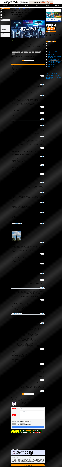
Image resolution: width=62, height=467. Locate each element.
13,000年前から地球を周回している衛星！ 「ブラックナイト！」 (53, 78)
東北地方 (52, 32)
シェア (2, 39)
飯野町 (57, 35)
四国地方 (60, 35)
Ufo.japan (48, 23)
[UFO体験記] (6, 11)
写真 (18, 421)
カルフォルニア (48, 34)
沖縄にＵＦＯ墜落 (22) (51, 64)
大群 (53, 34)
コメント (18, 415)
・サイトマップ (3, 27)
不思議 (30, 51)
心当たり (57, 34)
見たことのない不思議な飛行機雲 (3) (53, 59)
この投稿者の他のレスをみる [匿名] (17, 313)
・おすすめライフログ (4, 35)
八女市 (60, 32)
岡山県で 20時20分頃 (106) (52, 45)
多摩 (55, 32)
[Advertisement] (27, 441)
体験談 (17, 51)
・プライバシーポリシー (5, 30)
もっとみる (59, 39)
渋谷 (53, 35)
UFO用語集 (47, 5)
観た (19, 51)
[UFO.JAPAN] (16, 2)
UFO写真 (26, 5)
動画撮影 (13, 53)
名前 (18, 408)
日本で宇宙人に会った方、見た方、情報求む (53, 75)
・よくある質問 (3, 29)
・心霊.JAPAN (3, 34)
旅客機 (49, 37)
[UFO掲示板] (6, 10)
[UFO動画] (6, 14)
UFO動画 (36, 5)
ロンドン (49, 32)
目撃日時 (39, 51)
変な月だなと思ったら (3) (52, 66)
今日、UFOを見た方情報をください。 (52, 73)
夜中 (55, 34)
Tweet (1, 38)
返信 (42, 75)
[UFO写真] (6, 13)
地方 (52, 35)
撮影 (50, 35)
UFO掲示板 (5, 5)
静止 (47, 37)
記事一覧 (2, 22)
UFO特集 (57, 5)
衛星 (55, 35)
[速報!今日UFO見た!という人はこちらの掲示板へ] (28, 431)
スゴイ (33, 51)
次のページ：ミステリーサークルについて (18, 57)
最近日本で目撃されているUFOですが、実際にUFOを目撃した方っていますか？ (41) (54, 62)
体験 (27, 51)
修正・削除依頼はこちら (28, 465)
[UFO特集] (6, 17)
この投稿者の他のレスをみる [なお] (17, 223)
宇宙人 (22, 51)
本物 (35, 51)
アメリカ (57, 32)
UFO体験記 (16, 5)
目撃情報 (13, 51)
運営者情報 (18, 453)
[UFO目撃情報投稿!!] (53, 27)
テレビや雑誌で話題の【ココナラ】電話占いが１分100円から (22, 8)
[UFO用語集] (6, 15)
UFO (25, 51)
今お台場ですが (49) (51, 54)
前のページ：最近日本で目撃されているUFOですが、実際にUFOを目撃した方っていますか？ (26, 56)
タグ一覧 (2, 23)
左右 (47, 32)
